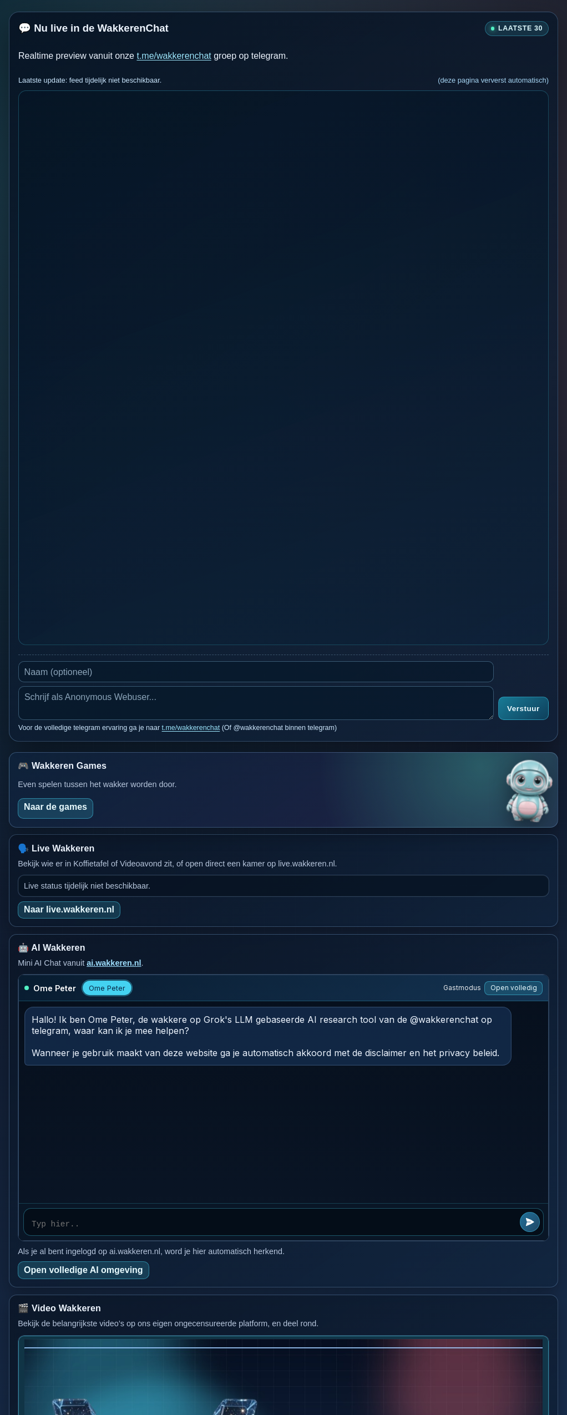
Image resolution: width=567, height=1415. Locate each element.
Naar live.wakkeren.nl (69, 909)
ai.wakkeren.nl (114, 962)
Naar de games (55, 807)
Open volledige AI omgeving (83, 1270)
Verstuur (523, 708)
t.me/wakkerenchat (173, 55)
